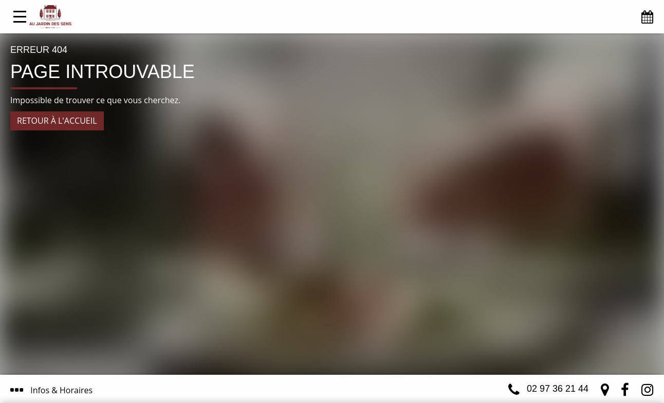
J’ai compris (373, 350)
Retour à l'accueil (57, 120)
